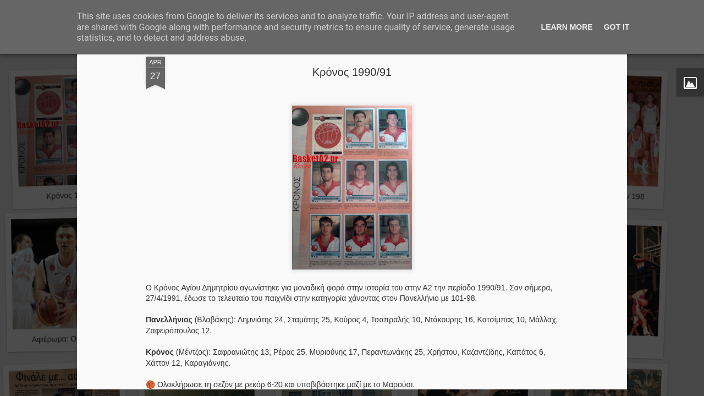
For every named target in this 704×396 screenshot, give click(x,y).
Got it (617, 27)
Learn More (567, 27)
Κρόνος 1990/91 (352, 72)
